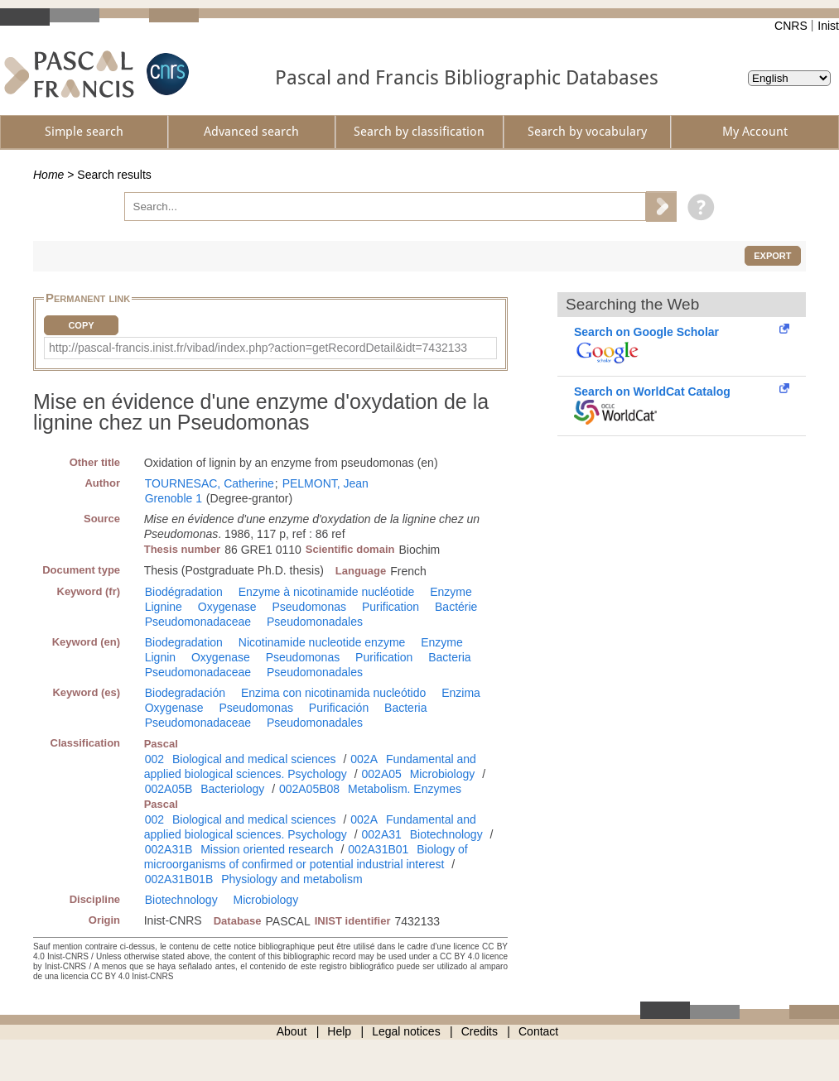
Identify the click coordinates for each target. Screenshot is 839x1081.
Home (48, 174)
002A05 (382, 774)
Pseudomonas (309, 606)
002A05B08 (309, 788)
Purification (390, 606)
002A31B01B (179, 879)
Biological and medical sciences (254, 759)
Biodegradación (185, 692)
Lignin (160, 657)
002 (154, 759)
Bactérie (456, 606)
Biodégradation (184, 591)
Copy (81, 325)
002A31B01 (378, 849)
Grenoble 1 (173, 498)
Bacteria (449, 657)
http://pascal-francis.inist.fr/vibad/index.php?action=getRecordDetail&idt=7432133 (258, 347)
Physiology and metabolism (291, 879)
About (292, 1031)
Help (339, 1031)
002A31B (169, 849)
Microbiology (442, 774)
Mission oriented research (266, 849)
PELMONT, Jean (325, 483)
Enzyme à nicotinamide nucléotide (326, 591)
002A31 (382, 834)
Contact (538, 1031)
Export (772, 256)
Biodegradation (184, 642)
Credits (479, 1031)
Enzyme (451, 591)
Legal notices (406, 1031)
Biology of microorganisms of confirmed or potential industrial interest (306, 857)
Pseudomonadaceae (198, 621)
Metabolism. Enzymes (404, 788)
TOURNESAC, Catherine (209, 483)
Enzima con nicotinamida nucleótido (333, 692)
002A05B (169, 788)
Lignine (163, 606)
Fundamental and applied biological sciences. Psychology (310, 766)
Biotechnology (446, 834)
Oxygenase (227, 606)
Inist (828, 25)
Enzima (460, 692)
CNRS (791, 25)
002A (364, 759)
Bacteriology (232, 788)
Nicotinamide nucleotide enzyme (322, 642)
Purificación (339, 707)
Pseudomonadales (315, 621)
